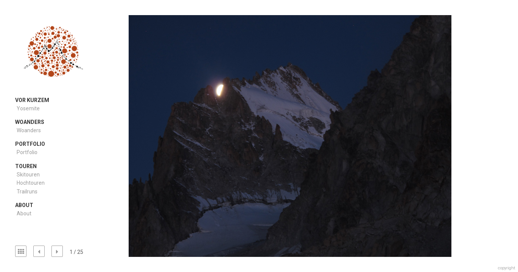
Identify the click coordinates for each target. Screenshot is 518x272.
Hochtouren (31, 183)
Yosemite (28, 108)
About (24, 213)
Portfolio (27, 152)
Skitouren (28, 175)
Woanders (29, 130)
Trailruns (27, 192)
